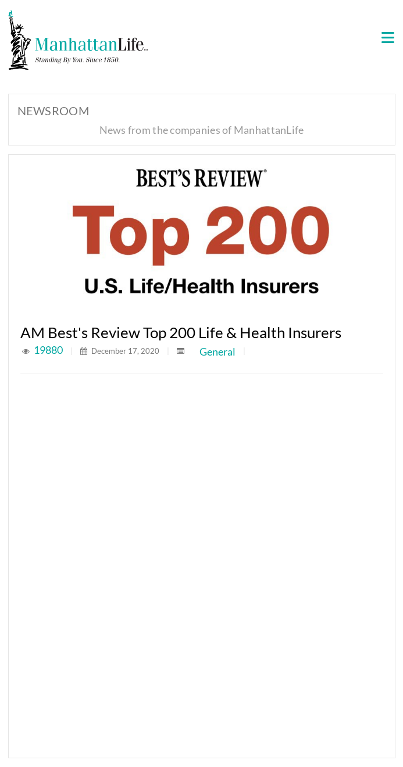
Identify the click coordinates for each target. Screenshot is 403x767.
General (217, 351)
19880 (49, 349)
